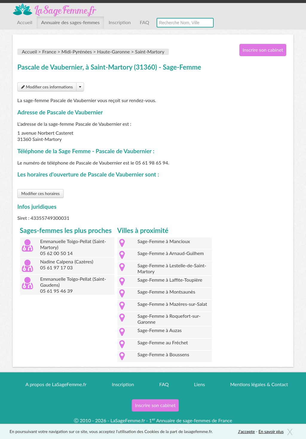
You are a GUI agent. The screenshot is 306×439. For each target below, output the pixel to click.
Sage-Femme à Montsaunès (166, 291)
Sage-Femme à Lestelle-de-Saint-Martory (171, 268)
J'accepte (246, 431)
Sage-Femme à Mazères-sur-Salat (172, 304)
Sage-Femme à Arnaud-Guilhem (170, 253)
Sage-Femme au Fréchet (162, 342)
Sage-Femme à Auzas (159, 330)
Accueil (24, 22)
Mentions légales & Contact (259, 384)
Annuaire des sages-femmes (70, 22)
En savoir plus (271, 431)
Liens (199, 384)
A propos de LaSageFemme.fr (55, 384)
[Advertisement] (260, 157)
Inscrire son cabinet (262, 50)
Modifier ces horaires (40, 193)
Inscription (119, 22)
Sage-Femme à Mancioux (163, 241)
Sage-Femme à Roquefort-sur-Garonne (169, 319)
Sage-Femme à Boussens (163, 354)
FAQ (144, 22)
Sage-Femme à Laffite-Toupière (169, 280)
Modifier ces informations (47, 86)
